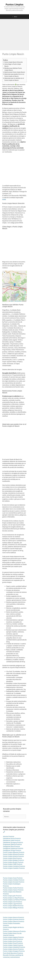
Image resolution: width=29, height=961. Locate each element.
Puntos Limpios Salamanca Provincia (14, 931)
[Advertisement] (14, 35)
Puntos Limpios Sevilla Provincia (13, 939)
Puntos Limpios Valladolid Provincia (14, 947)
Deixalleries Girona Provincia (12, 838)
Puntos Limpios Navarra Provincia (13, 917)
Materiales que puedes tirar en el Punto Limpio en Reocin (14, 75)
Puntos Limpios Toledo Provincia (13, 945)
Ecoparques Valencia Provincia (12, 844)
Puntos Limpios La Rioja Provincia (13, 898)
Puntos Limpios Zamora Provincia (13, 949)
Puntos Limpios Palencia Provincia (13, 921)
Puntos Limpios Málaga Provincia (13, 908)
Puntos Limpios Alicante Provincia (13, 854)
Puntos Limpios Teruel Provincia (13, 943)
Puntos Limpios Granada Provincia (13, 882)
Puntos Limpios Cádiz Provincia (12, 864)
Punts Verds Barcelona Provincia (13, 953)
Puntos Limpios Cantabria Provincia (14, 866)
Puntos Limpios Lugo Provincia (12, 904)
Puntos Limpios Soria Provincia (12, 941)
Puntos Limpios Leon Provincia (12, 902)
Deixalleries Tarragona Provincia (13, 842)
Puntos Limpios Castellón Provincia (14, 868)
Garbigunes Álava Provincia (11, 846)
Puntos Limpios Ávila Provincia (12, 858)
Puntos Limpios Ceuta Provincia (13, 878)
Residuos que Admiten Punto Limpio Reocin (13, 69)
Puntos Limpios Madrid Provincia (13, 906)
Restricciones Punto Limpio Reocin (14, 72)
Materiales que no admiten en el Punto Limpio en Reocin (14, 79)
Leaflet (11, 301)
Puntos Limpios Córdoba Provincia (13, 880)
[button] (15, 284)
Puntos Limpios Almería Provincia (13, 856)
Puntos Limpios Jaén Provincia (12, 896)
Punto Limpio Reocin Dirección (13, 62)
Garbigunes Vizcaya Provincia (12, 850)
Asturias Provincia (8, 836)
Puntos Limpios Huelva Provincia (13, 888)
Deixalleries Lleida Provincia (11, 840)
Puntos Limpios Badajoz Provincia (13, 860)
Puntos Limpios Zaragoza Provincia (14, 951)
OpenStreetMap (18, 301)
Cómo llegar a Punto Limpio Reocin (12, 65)
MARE (4, 199)
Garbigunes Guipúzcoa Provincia (13, 848)
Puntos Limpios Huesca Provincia (13, 890)
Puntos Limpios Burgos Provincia (13, 862)
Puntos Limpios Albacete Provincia (13, 852)
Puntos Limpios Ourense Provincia (13, 919)
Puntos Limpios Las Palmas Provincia (14, 900)
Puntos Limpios (14, 4)
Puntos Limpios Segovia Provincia (13, 937)
